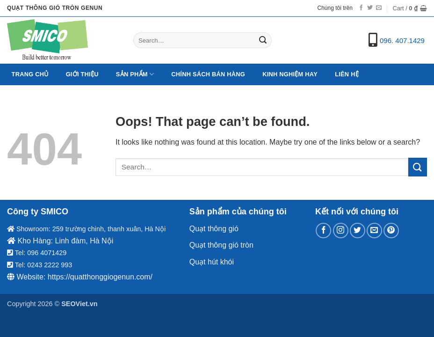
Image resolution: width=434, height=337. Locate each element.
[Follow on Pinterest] (391, 230)
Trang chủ (30, 74)
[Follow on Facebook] (361, 8)
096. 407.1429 (402, 40)
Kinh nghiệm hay (290, 74)
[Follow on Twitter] (370, 8)
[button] (409, 8)
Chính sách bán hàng (208, 74)
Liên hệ (347, 74)
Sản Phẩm (135, 74)
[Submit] (263, 40)
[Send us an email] (379, 8)
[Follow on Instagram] (340, 230)
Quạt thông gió (214, 229)
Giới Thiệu (82, 74)
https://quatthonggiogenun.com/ (100, 277)
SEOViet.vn (79, 304)
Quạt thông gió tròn (221, 245)
